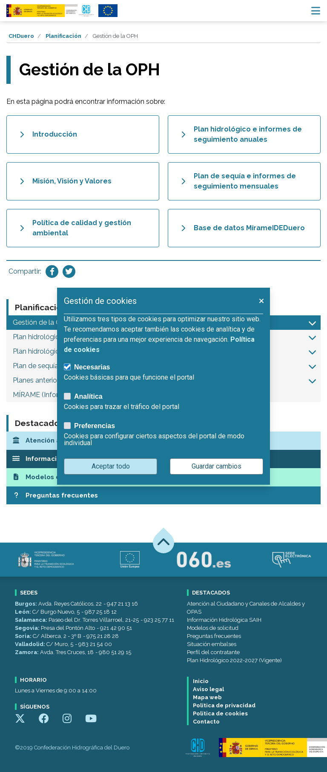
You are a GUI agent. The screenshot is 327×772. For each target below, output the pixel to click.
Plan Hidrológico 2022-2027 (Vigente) (234, 660)
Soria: (24, 636)
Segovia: (28, 628)
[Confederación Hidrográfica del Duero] (50, 10)
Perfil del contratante (213, 652)
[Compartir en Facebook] (52, 271)
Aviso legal (208, 689)
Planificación (63, 36)
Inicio (201, 681)
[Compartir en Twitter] (69, 271)
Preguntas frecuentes (214, 636)
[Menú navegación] (316, 10)
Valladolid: (30, 644)
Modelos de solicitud (212, 628)
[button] (312, 322)
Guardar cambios (216, 466)
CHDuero (21, 36)
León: (23, 612)
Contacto (206, 721)
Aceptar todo (111, 466)
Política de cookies (220, 713)
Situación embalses (211, 644)
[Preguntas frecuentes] (163, 495)
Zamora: (27, 652)
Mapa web (207, 697)
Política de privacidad (224, 705)
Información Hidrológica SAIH (224, 620)
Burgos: (26, 603)
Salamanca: (32, 620)
